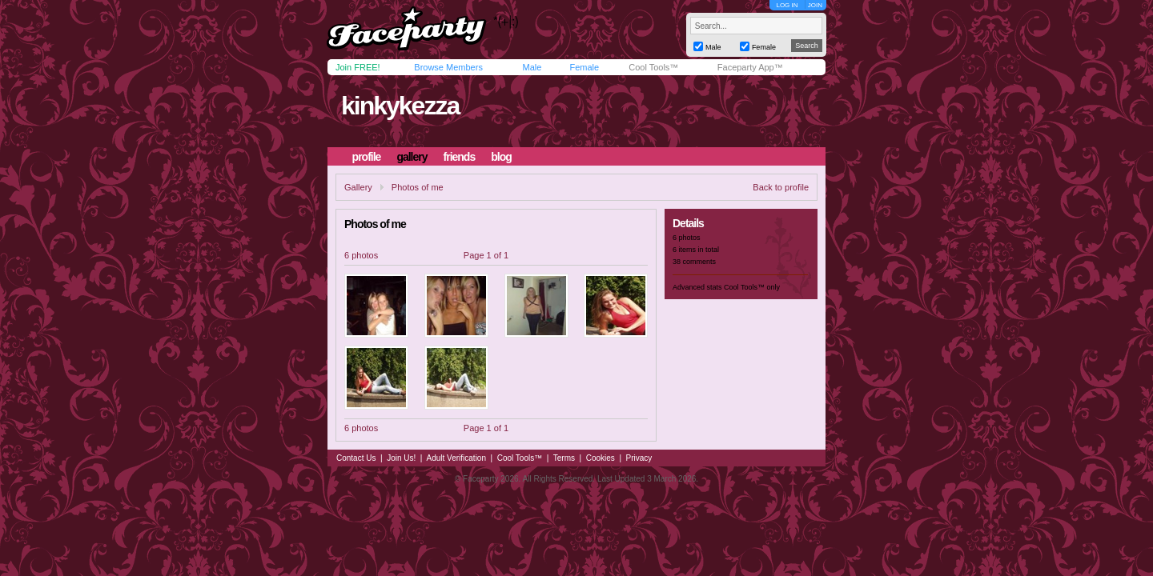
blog (501, 156)
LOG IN (786, 5)
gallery (411, 156)
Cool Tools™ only (752, 287)
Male (531, 67)
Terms (564, 458)
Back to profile (781, 187)
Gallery (358, 187)
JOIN (815, 5)
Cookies (600, 458)
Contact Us (356, 458)
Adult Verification (456, 458)
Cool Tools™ (653, 67)
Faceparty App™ (750, 67)
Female (584, 67)
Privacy (639, 458)
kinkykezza (400, 105)
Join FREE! (357, 67)
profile (366, 156)
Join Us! (401, 458)
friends (460, 156)
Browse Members (448, 67)
